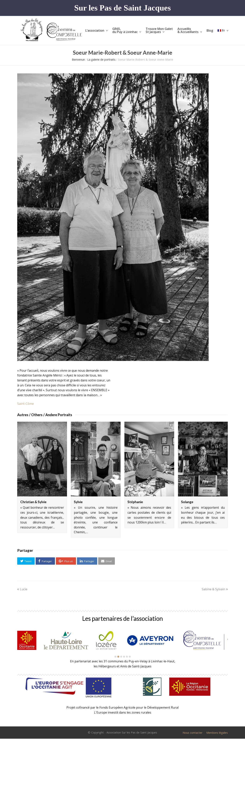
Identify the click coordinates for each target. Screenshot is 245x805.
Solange (187, 502)
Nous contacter (193, 732)
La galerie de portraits (101, 59)
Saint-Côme (25, 404)
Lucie (22, 589)
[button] (26, 561)
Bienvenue (78, 59)
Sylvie (78, 502)
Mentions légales (217, 732)
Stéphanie (135, 502)
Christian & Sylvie (33, 502)
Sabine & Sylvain (215, 589)
